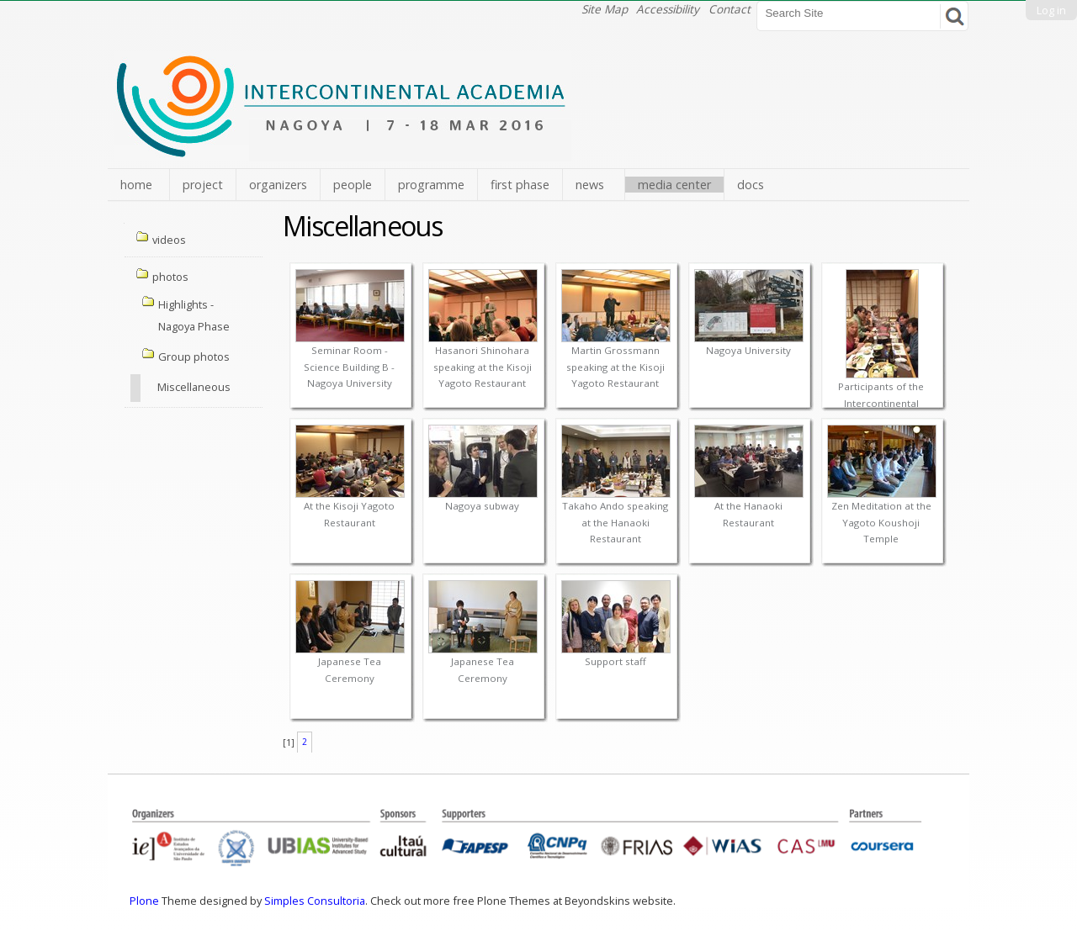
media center (674, 185)
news (590, 185)
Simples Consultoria (314, 900)
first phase (520, 185)
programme (431, 185)
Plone (144, 900)
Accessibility (667, 9)
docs (750, 185)
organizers (278, 185)
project (203, 185)
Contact (729, 9)
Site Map (604, 9)
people (352, 185)
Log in (1051, 10)
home (136, 185)
